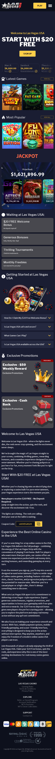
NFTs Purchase (27, 704)
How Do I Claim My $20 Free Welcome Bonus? (25, 318)
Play (39, 5)
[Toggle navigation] (50, 6)
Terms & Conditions (27, 689)
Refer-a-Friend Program (27, 700)
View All (47, 79)
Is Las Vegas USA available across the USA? (24, 344)
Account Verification (27, 702)
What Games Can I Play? (15, 335)
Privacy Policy (27, 691)
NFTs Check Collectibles (27, 706)
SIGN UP (27, 53)
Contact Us (27, 716)
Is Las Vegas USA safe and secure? (20, 326)
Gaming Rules (27, 687)
